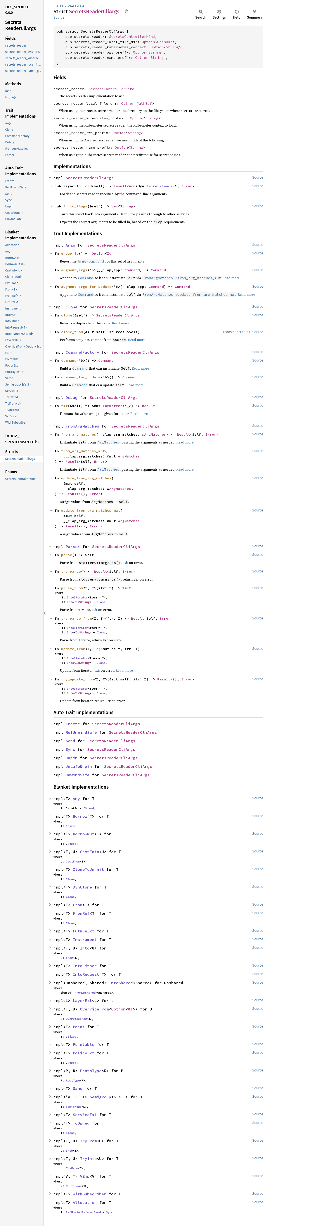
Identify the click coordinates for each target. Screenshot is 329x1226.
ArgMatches (155, 434)
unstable (242, 332)
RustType (73, 1080)
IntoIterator (77, 597)
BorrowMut (83, 833)
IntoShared (121, 982)
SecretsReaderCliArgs (90, 177)
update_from (73, 649)
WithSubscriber (89, 1193)
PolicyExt (83, 1053)
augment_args (74, 270)
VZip (85, 1176)
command (68, 360)
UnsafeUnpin (79, 766)
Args (70, 245)
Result (120, 186)
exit (125, 562)
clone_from (72, 332)
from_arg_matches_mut (83, 451)
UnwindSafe (78, 774)
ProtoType (91, 1070)
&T (130, 1009)
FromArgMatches (82, 426)
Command (132, 270)
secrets (78, 5)
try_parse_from (76, 618)
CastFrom (73, 861)
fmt (64, 405)
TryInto (88, 1158)
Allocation (85, 1202)
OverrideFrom (94, 1009)
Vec (114, 206)
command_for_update (80, 377)
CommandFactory (82, 352)
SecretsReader (160, 186)
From (77, 904)
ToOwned (81, 1123)
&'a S (120, 1096)
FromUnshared (84, 993)
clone (66, 315)
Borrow (80, 816)
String (172, 47)
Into (70, 602)
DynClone (82, 887)
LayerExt (82, 1000)
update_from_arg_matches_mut (90, 510)
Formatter (112, 405)
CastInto (89, 851)
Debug (72, 397)
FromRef (81, 913)
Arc (132, 186)
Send (70, 740)
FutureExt (83, 931)
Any (76, 798)
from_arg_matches (78, 434)
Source (59, 17)
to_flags (78, 206)
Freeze (73, 723)
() (83, 494)
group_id (70, 253)
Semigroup (100, 1096)
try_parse (71, 571)
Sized (89, 808)
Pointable (83, 1044)
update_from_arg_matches (86, 478)
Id (109, 253)
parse (66, 555)
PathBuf (164, 42)
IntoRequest (86, 974)
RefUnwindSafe (81, 732)
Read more (231, 277)
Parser (73, 546)
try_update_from (77, 679)
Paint (79, 1026)
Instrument (85, 939)
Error (186, 186)
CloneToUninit (88, 869)
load (87, 186)
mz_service (62, 5)
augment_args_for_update (86, 286)
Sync (70, 749)
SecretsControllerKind (132, 36)
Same (77, 1088)
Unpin (72, 757)
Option (148, 42)
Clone (72, 307)
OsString (83, 602)
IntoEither (85, 965)
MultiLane (73, 1186)
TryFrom (88, 1140)
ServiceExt (85, 1114)
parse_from (72, 588)
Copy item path (126, 11)
